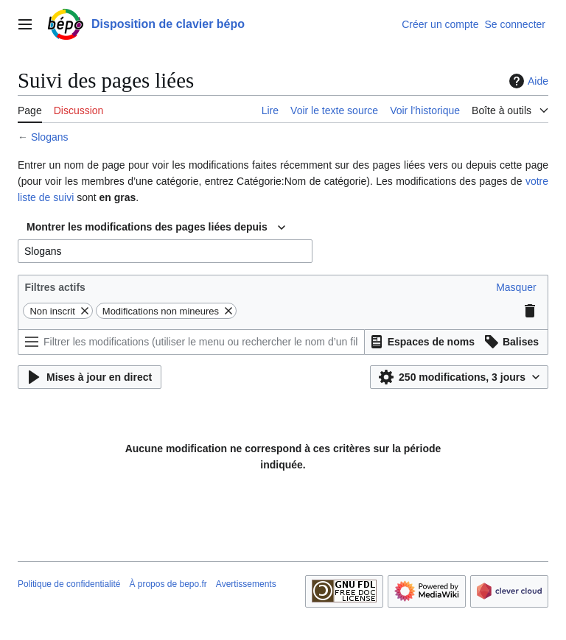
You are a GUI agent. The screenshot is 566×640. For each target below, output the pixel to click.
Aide (527, 81)
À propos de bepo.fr (167, 584)
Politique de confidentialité (69, 584)
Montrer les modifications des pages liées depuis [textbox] (147, 227)
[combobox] (156, 227)
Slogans (50, 137)
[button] (516, 287)
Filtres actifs (54, 287)
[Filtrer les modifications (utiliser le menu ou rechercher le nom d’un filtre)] (191, 342)
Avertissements (246, 584)
